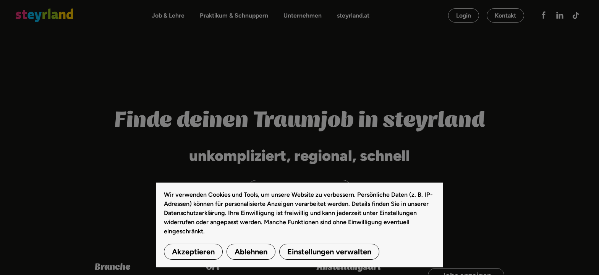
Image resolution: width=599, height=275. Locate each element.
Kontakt (505, 15)
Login (463, 15)
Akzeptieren (193, 251)
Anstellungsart (349, 267)
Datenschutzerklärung (194, 213)
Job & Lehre (168, 15)
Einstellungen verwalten (329, 251)
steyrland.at (353, 15)
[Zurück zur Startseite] (44, 15)
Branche (112, 267)
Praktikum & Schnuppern (234, 15)
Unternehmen (302, 15)
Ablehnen (251, 251)
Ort (213, 267)
